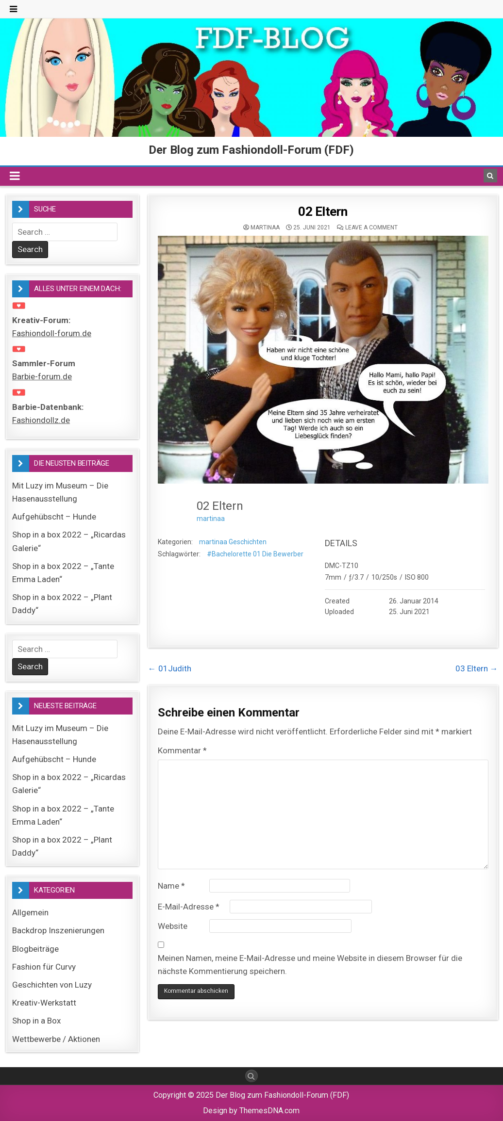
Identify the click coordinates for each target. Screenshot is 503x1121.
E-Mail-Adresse (188, 906)
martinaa (265, 227)
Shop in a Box (36, 1020)
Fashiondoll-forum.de (51, 333)
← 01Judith (169, 668)
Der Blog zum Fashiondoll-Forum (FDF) (251, 150)
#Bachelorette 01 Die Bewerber (255, 554)
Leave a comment (371, 227)
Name (171, 886)
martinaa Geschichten (233, 542)
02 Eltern (323, 211)
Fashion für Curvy (44, 967)
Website (172, 926)
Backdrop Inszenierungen (58, 930)
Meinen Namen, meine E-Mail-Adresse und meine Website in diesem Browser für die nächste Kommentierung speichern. (310, 964)
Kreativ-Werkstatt (44, 1002)
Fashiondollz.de (41, 420)
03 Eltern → (476, 668)
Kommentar (182, 750)
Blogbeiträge (35, 949)
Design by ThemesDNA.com (251, 1110)
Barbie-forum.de (42, 376)
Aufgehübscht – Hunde (54, 516)
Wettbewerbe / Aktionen (56, 1039)
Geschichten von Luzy (52, 985)
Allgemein (30, 912)
